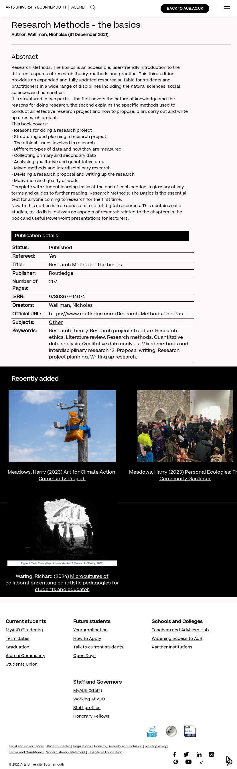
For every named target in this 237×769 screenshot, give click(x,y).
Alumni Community (25, 656)
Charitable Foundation (105, 752)
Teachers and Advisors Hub (180, 630)
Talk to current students (98, 648)
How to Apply (87, 639)
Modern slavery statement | (66, 752)
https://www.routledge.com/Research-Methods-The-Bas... (117, 314)
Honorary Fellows (91, 717)
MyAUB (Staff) (87, 691)
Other (56, 323)
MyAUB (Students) (24, 630)
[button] (229, 761)
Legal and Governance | (26, 746)
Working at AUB (89, 700)
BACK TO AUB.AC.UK (185, 9)
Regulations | (82, 746)
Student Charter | (59, 746)
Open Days (84, 656)
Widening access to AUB (177, 639)
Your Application (90, 630)
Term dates (17, 639)
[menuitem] (92, 7)
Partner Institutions (172, 648)
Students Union (21, 665)
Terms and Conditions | (26, 752)
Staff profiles (86, 708)
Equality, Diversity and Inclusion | (119, 746)
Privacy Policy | (156, 746)
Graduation (17, 648)
